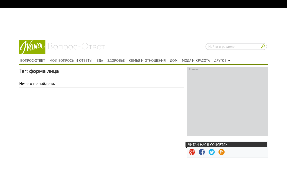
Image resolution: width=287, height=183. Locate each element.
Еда (100, 60)
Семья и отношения (147, 60)
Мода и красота (196, 60)
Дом (174, 60)
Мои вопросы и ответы (70, 60)
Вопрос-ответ (76, 47)
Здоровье (116, 60)
